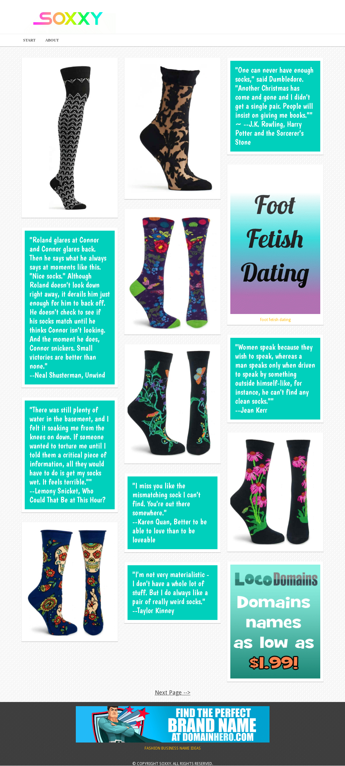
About (52, 40)
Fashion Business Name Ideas (173, 728)
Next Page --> (172, 692)
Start (29, 40)
